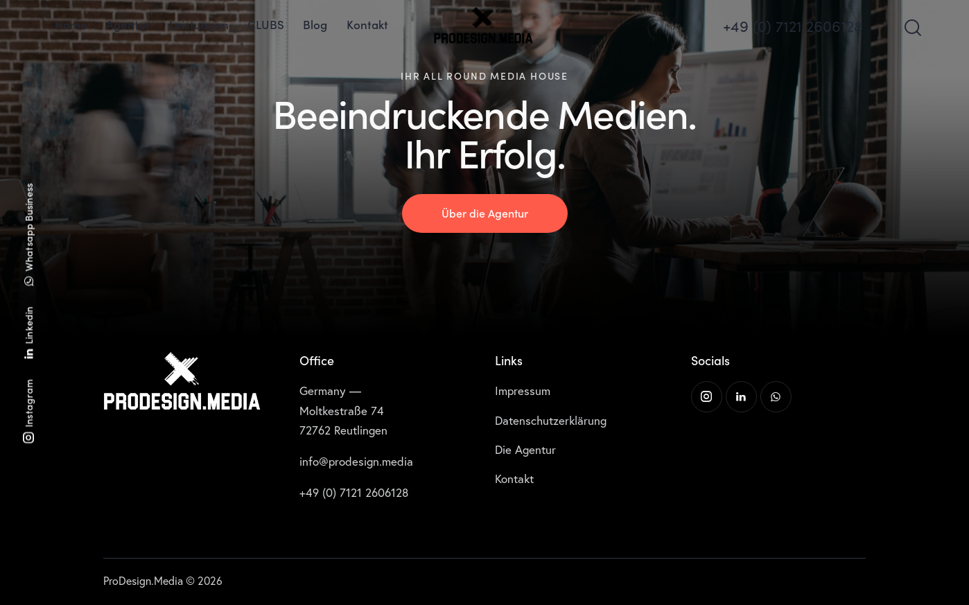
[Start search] (911, 28)
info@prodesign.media (356, 461)
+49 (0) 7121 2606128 (353, 492)
